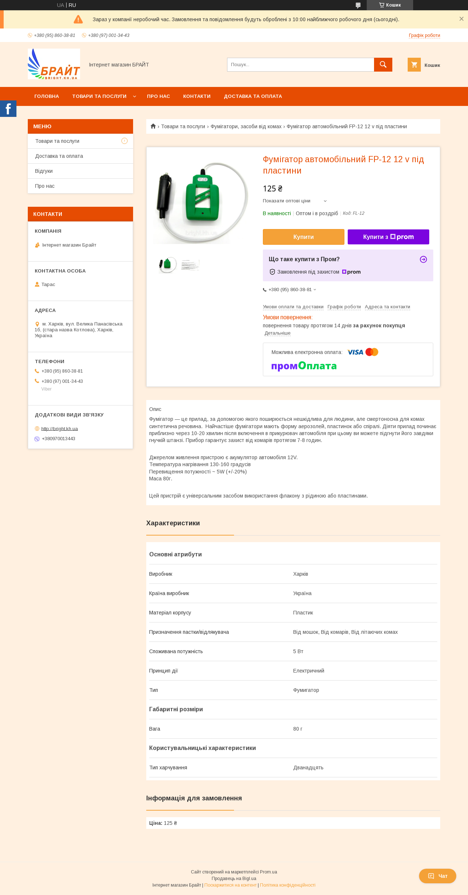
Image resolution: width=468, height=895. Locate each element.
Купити (304, 237)
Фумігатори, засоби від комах (246, 126)
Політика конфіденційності (288, 885)
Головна (46, 96)
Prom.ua (268, 872)
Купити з (388, 237)
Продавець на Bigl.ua (234, 878)
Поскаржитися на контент (230, 885)
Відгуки (44, 171)
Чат (438, 876)
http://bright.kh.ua (59, 428)
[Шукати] (383, 65)
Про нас (158, 96)
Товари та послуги (99, 96)
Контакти (197, 96)
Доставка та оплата (253, 96)
